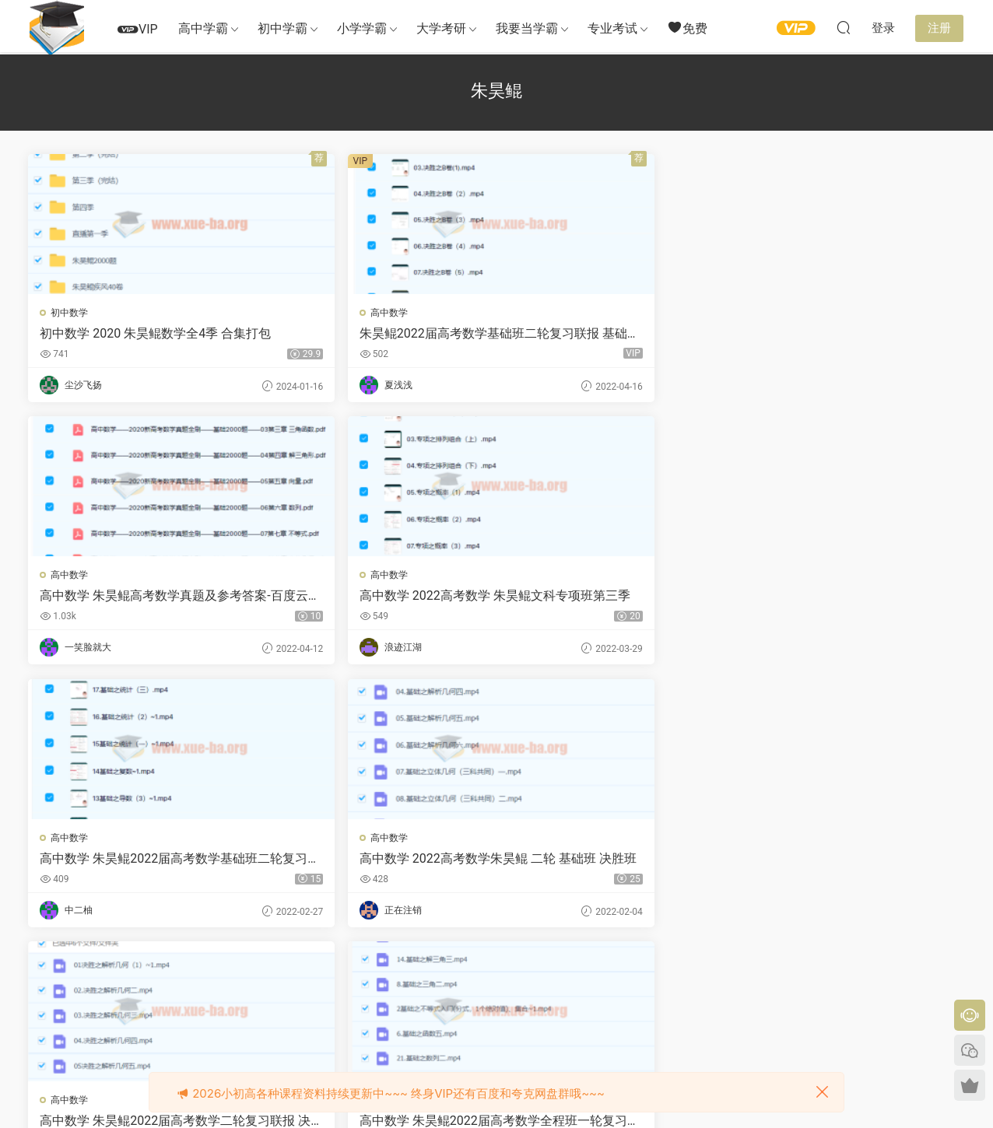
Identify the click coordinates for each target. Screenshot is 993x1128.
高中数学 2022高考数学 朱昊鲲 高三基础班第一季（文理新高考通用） (134, 861)
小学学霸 (362, 28)
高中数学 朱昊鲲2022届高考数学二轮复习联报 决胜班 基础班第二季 (612, 597)
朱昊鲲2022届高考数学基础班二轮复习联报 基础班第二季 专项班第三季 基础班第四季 (375, 334)
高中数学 (308, 312)
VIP (138, 29)
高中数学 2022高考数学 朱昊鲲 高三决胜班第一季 (372, 861)
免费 (687, 27)
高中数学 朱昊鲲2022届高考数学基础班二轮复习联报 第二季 (137, 597)
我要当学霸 (527, 28)
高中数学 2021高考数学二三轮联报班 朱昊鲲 (612, 861)
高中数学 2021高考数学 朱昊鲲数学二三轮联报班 (851, 861)
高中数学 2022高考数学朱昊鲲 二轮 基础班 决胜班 (377, 597)
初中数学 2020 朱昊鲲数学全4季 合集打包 (138, 334)
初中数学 (70, 312)
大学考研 (441, 28)
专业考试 (612, 28)
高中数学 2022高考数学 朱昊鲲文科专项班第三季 (851, 334)
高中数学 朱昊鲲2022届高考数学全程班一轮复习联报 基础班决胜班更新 (849, 597)
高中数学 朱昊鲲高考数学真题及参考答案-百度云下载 (611, 334)
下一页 (524, 971)
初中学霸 (282, 28)
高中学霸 (203, 28)
